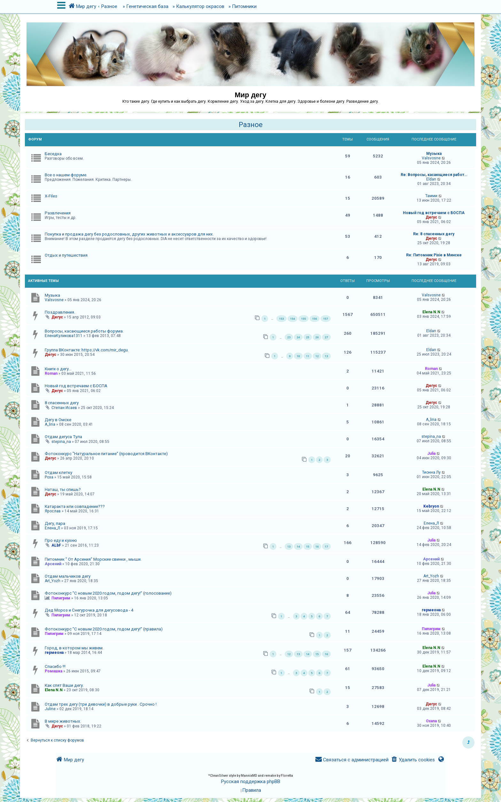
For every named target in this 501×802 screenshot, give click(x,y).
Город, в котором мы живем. (74, 648)
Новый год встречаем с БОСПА (434, 213)
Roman (51, 373)
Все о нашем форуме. (66, 174)
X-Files (51, 196)
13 (326, 356)
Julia (431, 453)
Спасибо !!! (55, 666)
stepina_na (61, 441)
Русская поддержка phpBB (250, 781)
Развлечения (58, 213)
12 (317, 356)
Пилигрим (60, 598)
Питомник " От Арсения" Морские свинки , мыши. (93, 559)
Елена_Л (52, 528)
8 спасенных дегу (62, 402)
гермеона (431, 610)
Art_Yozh (52, 581)
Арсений (53, 564)
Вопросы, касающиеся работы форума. (84, 331)
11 (307, 356)
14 (298, 546)
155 (303, 319)
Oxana (431, 721)
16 (317, 546)
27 (326, 337)
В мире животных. (63, 721)
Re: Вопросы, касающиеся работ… (434, 174)
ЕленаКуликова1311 (63, 335)
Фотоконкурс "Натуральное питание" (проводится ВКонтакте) (106, 453)
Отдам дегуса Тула (63, 436)
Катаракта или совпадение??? (75, 506)
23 (288, 337)
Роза (49, 477)
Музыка (434, 153)
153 (281, 319)
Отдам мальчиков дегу (67, 576)
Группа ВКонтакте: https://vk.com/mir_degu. (87, 350)
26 (317, 337)
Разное (251, 125)
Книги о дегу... (58, 368)
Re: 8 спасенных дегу (433, 234)
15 (307, 546)
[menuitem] (413, 760)
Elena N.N (431, 312)
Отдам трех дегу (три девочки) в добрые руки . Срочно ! (101, 704)
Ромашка (53, 671)
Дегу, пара (55, 523)
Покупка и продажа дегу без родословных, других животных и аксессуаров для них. (129, 234)
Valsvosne (431, 158)
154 (292, 319)
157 (325, 319)
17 (326, 546)
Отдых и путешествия (66, 255)
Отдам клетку (58, 472)
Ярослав (53, 511)
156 (314, 319)
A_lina (50, 424)
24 (298, 337)
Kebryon (431, 506)
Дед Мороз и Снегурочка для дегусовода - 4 (89, 610)
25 (307, 337)
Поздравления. (60, 312)
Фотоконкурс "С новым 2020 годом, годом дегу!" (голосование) (108, 593)
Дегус (431, 217)
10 (298, 356)
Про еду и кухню (61, 540)
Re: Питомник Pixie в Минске (434, 255)
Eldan (431, 179)
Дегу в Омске (58, 419)
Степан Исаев (64, 407)
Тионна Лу (431, 472)
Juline (50, 709)
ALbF (56, 545)
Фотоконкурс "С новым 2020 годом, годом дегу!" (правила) (104, 629)
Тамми (431, 196)
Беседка (53, 153)
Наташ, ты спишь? (63, 489)
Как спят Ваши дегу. (64, 685)
